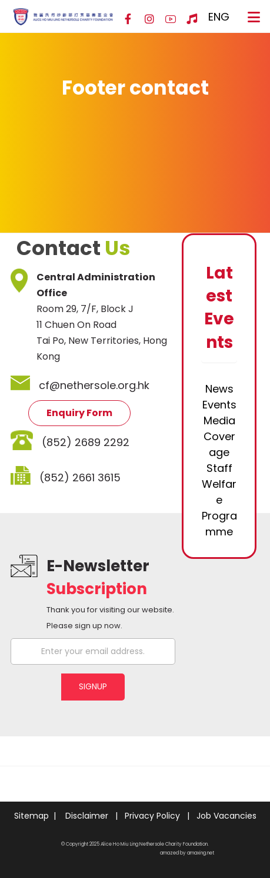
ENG (218, 16)
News (219, 388)
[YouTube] (170, 19)
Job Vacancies (226, 816)
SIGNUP (93, 686)
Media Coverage (219, 436)
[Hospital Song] (191, 19)
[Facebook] (128, 19)
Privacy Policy (152, 816)
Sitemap (31, 816)
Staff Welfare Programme (219, 500)
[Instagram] (149, 19)
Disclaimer (86, 816)
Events (219, 404)
